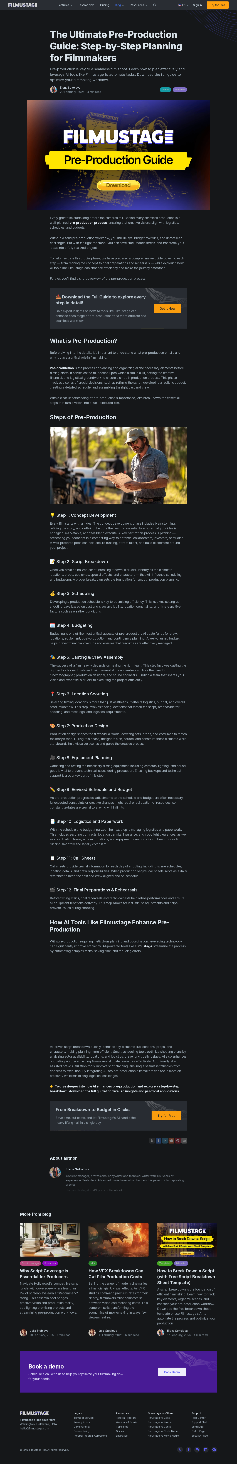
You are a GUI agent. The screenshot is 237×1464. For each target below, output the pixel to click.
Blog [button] (119, 5)
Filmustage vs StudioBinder (163, 1431)
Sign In (197, 5)
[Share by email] (184, 1141)
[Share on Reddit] (171, 1141)
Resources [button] (138, 5)
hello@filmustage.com (34, 1428)
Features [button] (65, 5)
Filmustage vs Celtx (159, 1417)
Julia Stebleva (39, 1332)
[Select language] (183, 5)
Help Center (199, 1417)
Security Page (200, 1435)
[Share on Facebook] (158, 1141)
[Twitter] (180, 1450)
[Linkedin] (206, 1450)
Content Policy (82, 1426)
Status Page (198, 1431)
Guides (165, 89)
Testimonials (86, 5)
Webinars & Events (126, 1422)
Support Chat (199, 1422)
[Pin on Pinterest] (178, 1141)
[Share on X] (152, 1141)
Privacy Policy (82, 1422)
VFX (93, 1264)
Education (180, 89)
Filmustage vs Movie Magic (163, 1435)
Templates (165, 1264)
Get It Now (168, 310)
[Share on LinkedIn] (165, 1141)
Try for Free (218, 5)
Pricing (104, 5)
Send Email (198, 1426)
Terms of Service (83, 1417)
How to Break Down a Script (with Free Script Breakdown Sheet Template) (186, 1278)
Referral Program (126, 1417)
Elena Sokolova (70, 87)
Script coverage (30, 1264)
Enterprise (122, 1435)
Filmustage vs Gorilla (159, 1426)
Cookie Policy (82, 1431)
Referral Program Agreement (90, 1435)
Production (50, 1264)
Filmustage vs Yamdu (160, 1422)
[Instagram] (197, 1450)
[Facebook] (188, 1450)
